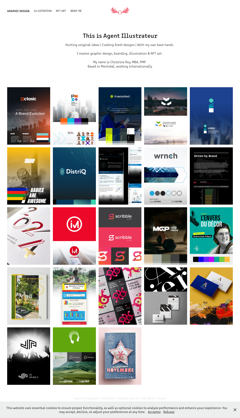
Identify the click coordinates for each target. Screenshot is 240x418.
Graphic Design (18, 11)
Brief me (76, 11)
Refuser (169, 412)
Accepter (154, 412)
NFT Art (61, 11)
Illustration (43, 11)
